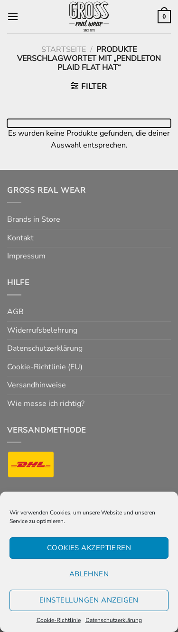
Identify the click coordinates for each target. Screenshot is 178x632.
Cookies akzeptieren (89, 548)
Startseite (63, 49)
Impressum (26, 256)
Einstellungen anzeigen (89, 600)
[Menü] (13, 16)
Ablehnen (89, 574)
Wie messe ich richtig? (45, 403)
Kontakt (20, 238)
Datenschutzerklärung (113, 620)
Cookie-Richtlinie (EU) (45, 367)
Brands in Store (33, 219)
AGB (15, 311)
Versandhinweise (36, 385)
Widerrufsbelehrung (42, 330)
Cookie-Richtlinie (59, 620)
